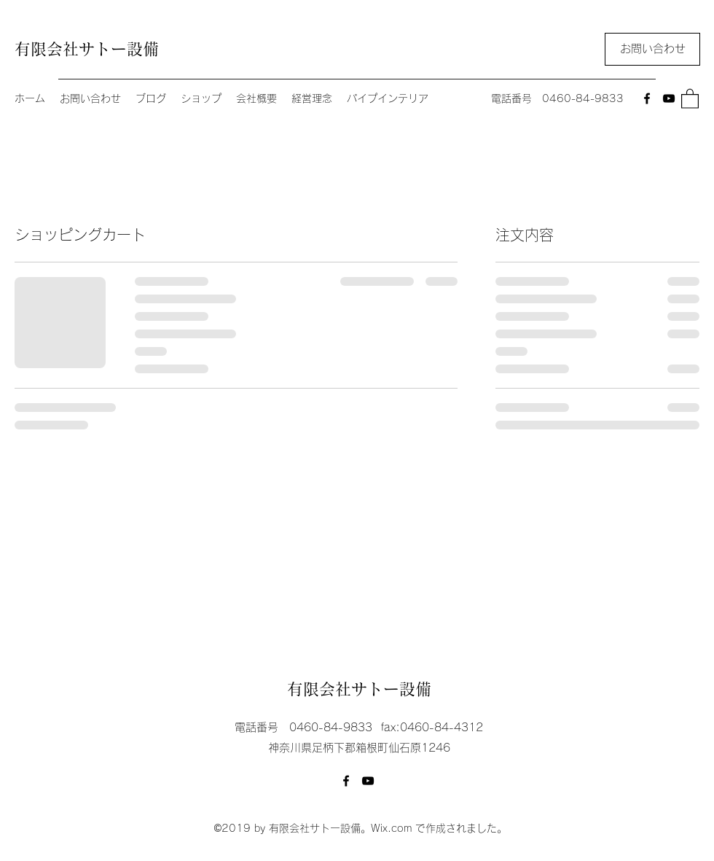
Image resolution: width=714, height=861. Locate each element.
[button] (690, 98)
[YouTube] (669, 98)
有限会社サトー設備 (87, 49)
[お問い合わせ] (652, 49)
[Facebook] (647, 98)
